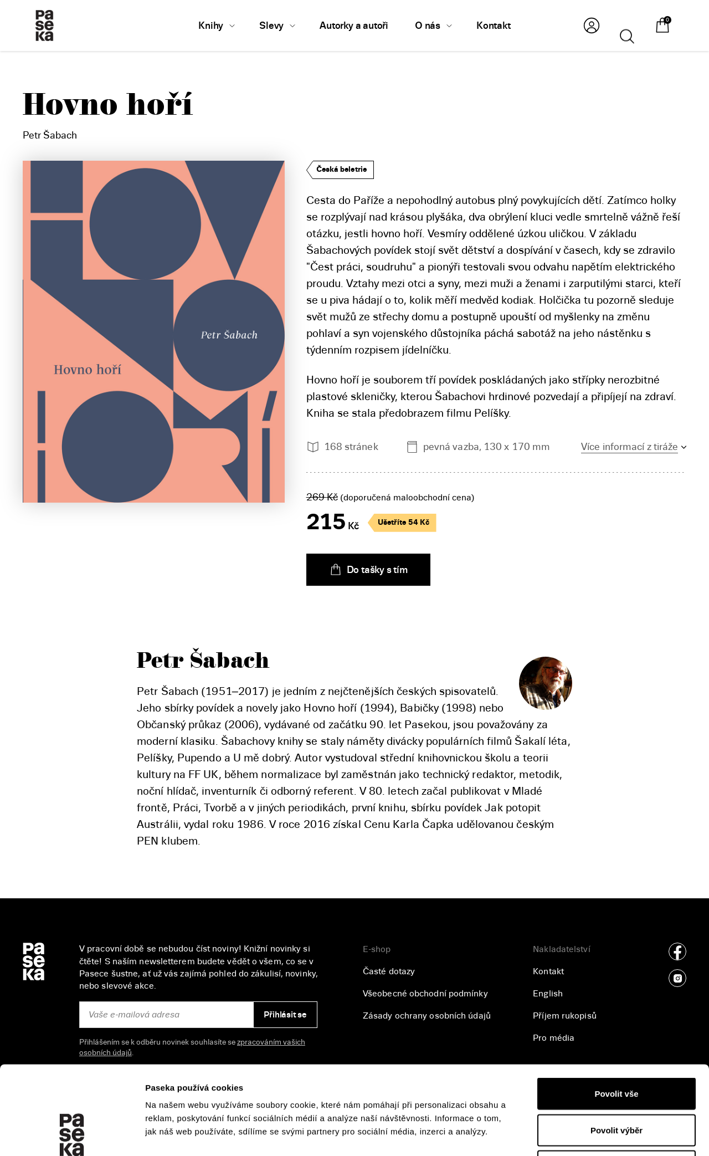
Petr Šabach (50, 135)
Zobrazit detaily (588, 1134)
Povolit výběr (616, 1047)
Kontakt (548, 971)
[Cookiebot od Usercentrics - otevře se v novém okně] (71, 1134)
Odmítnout (616, 1083)
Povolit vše (616, 1010)
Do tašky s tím (368, 569)
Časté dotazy (389, 971)
